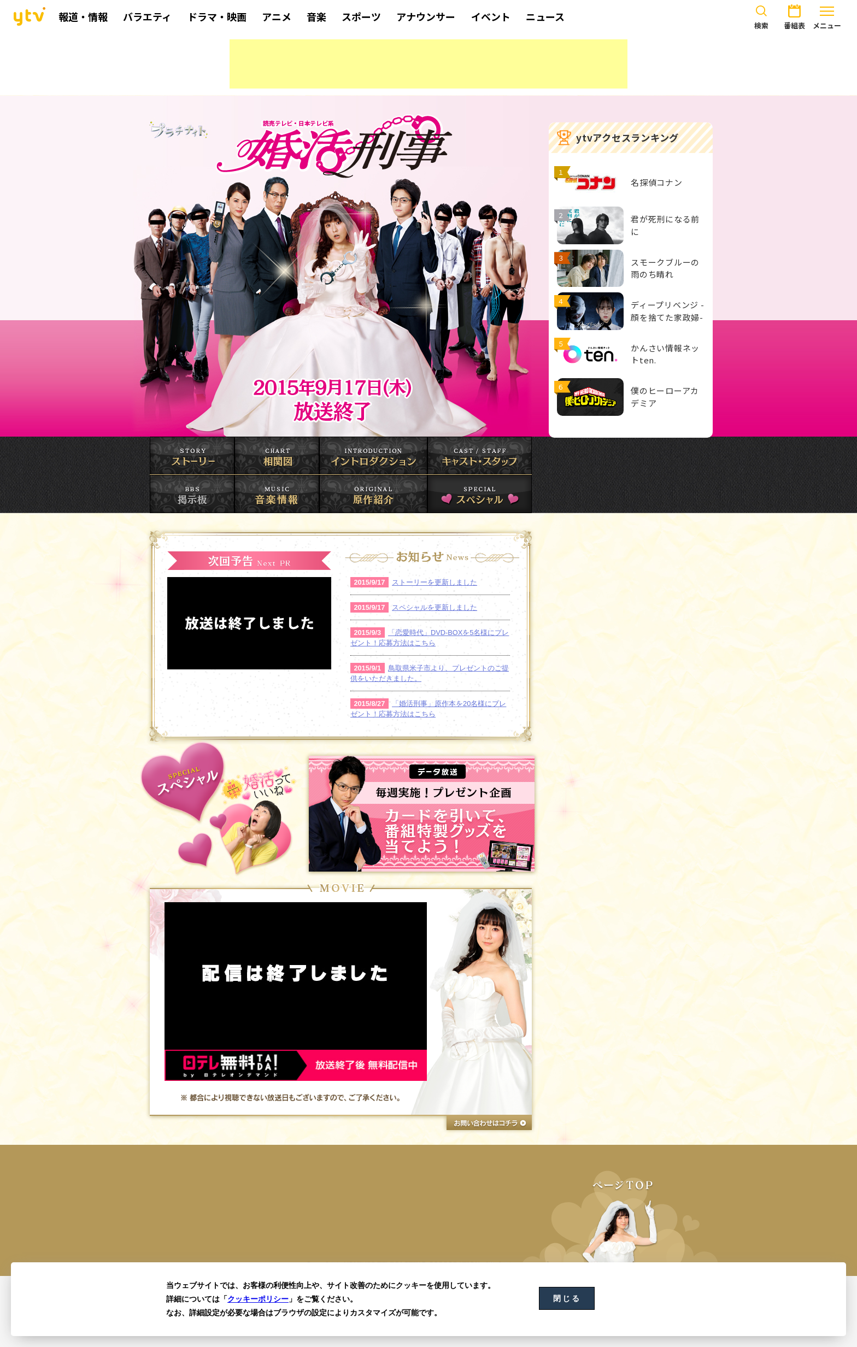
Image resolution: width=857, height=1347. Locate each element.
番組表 (794, 15)
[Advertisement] (428, 64)
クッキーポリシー (258, 1299)
